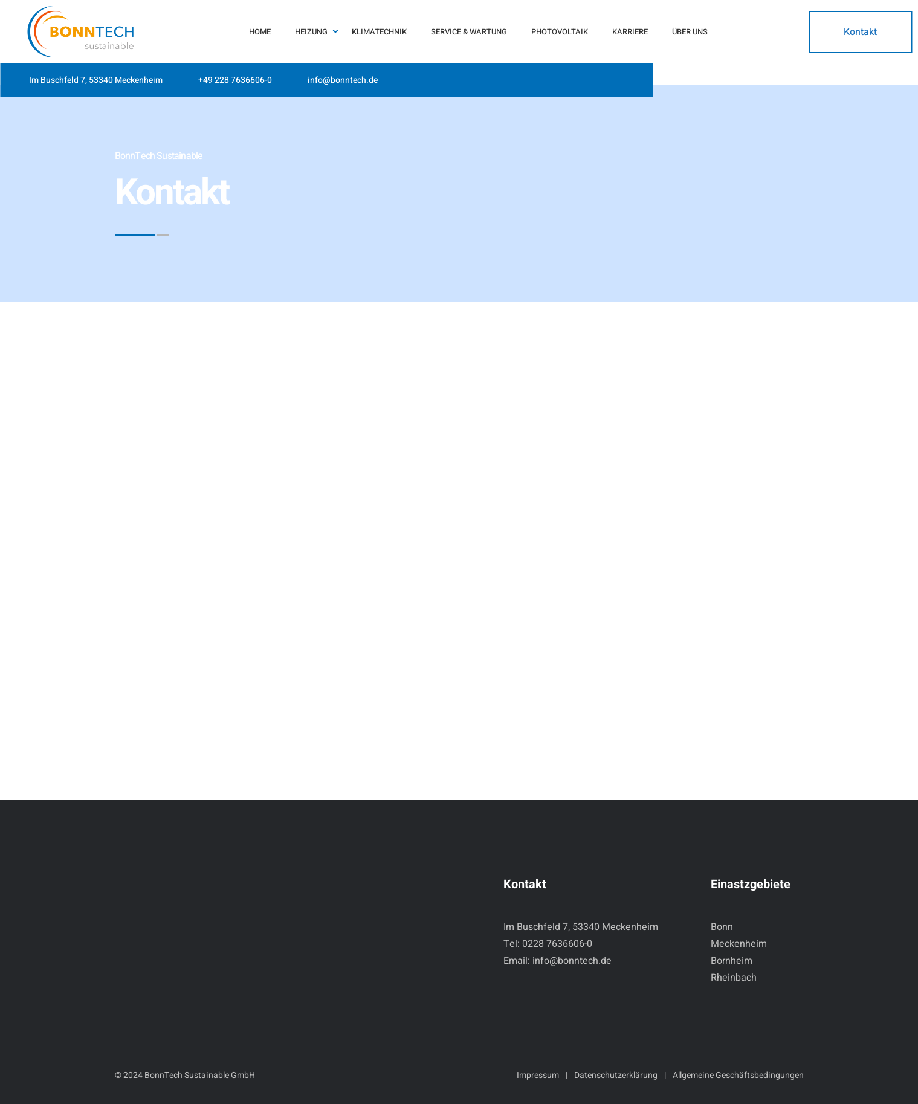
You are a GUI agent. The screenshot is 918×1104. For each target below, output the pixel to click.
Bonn (722, 927)
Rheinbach (734, 977)
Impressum (542, 1075)
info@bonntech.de (343, 80)
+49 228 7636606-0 (235, 80)
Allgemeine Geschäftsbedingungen (738, 1075)
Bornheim (731, 961)
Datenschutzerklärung (620, 1075)
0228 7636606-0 (557, 944)
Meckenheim (739, 944)
